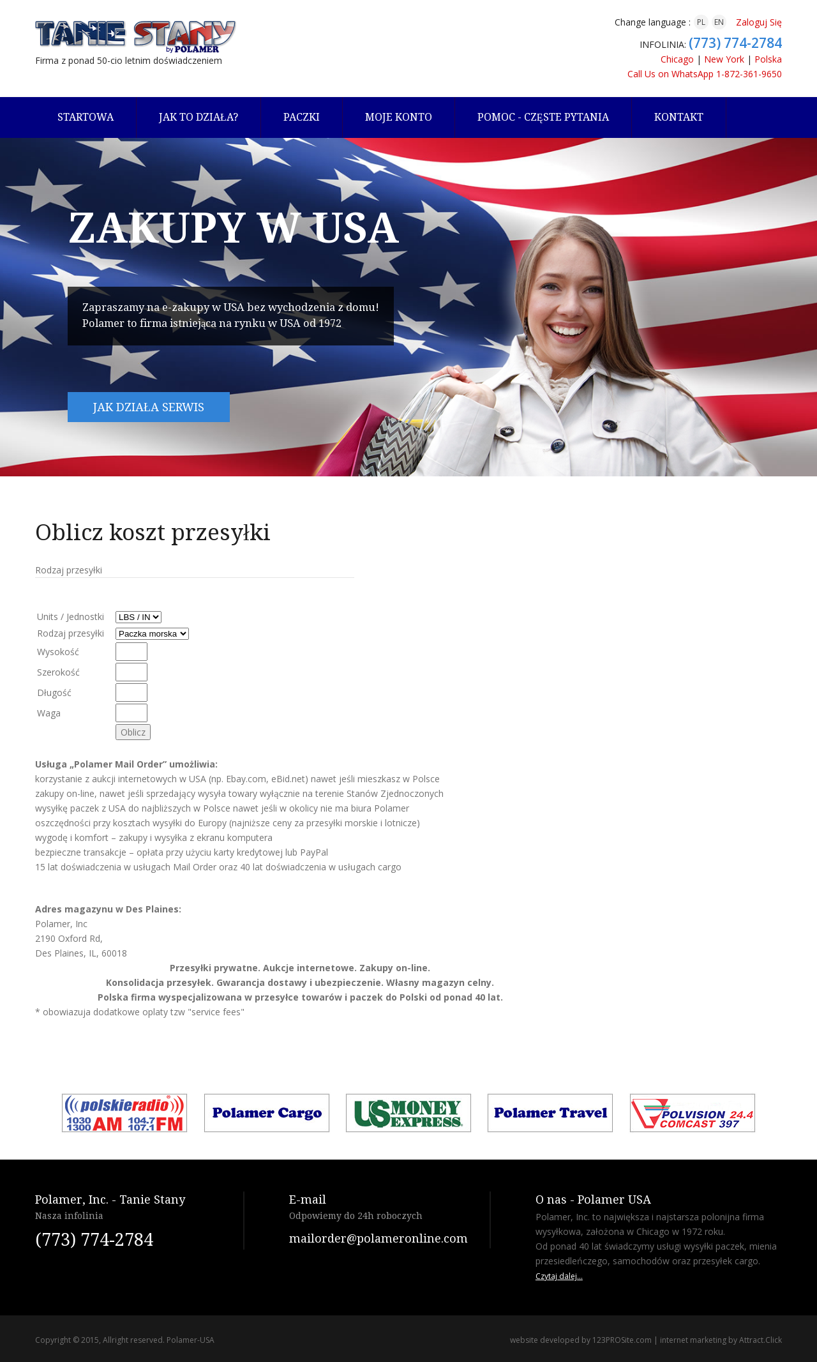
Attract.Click (760, 1340)
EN (719, 22)
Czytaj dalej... (559, 1276)
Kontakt (678, 117)
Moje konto (398, 117)
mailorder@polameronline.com (378, 1238)
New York (724, 59)
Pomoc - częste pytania (543, 117)
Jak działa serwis (148, 407)
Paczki (301, 117)
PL (701, 22)
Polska (768, 59)
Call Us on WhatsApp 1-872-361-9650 (704, 74)
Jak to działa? (198, 117)
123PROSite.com (622, 1340)
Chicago (677, 59)
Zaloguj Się (759, 22)
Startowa (85, 117)
